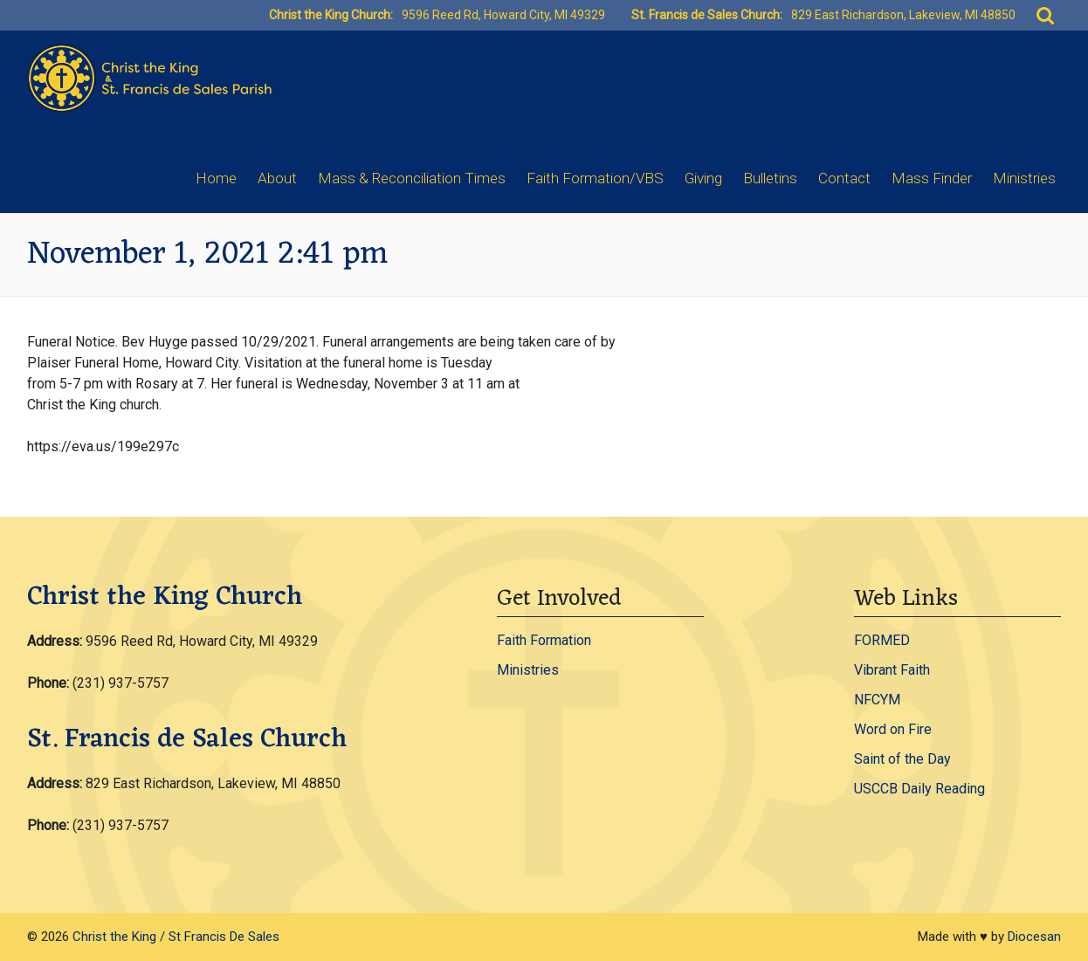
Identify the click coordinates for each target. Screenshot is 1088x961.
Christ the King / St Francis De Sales (175, 936)
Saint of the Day (902, 759)
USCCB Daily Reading (919, 788)
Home (216, 178)
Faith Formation (544, 640)
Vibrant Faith (892, 670)
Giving (703, 178)
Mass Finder (932, 178)
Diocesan (1034, 936)
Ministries (1024, 178)
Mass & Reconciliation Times (412, 178)
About (277, 178)
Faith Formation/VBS (595, 178)
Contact (844, 178)
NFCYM (877, 699)
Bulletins (770, 178)
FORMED (882, 640)
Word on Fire (893, 729)
